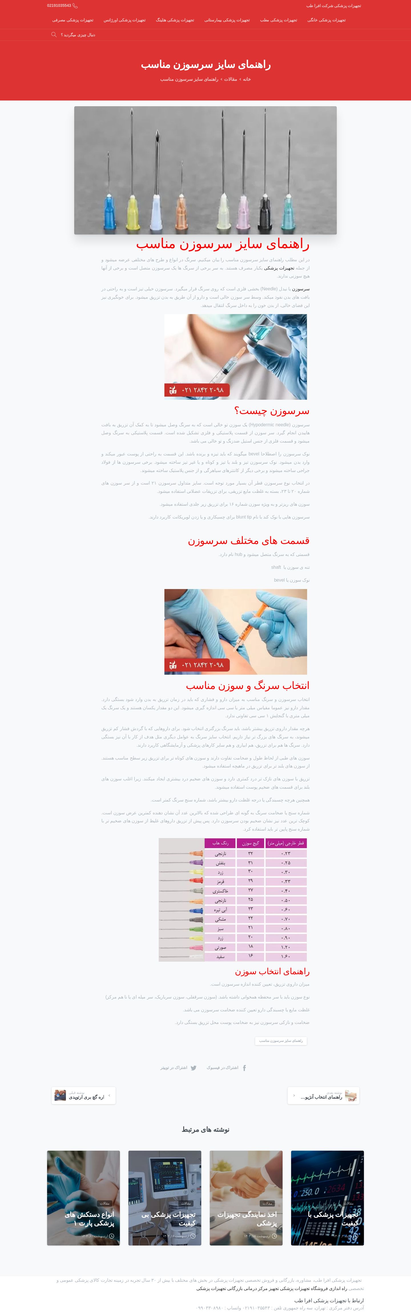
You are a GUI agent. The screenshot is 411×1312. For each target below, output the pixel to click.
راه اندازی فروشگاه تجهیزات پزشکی (313, 1288)
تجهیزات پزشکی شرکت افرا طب (333, 5)
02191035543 (62, 5)
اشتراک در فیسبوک (227, 1067)
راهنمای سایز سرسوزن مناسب (281, 1041)
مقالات (229, 79)
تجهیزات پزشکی (279, 268)
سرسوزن (301, 288)
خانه (246, 79)
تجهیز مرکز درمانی (261, 1288)
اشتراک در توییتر (178, 1067)
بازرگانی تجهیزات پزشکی (219, 1288)
